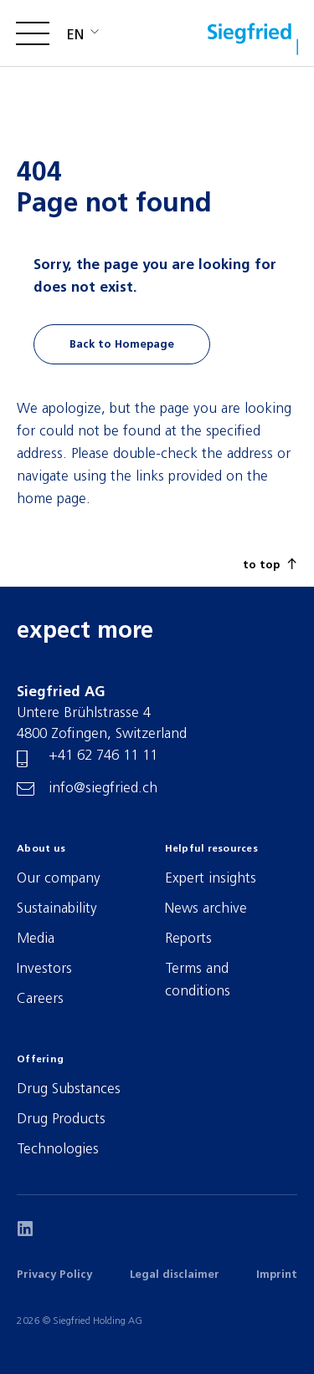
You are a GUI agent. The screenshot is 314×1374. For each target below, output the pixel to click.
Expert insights (210, 879)
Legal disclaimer (174, 1275)
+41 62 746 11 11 (103, 756)
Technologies (58, 1149)
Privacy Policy (54, 1275)
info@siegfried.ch (103, 788)
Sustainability (57, 909)
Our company (58, 879)
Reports (188, 939)
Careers (40, 999)
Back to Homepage (121, 344)
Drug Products (61, 1119)
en (75, 35)
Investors (44, 969)
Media (35, 939)
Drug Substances (69, 1089)
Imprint (276, 1275)
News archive (206, 909)
